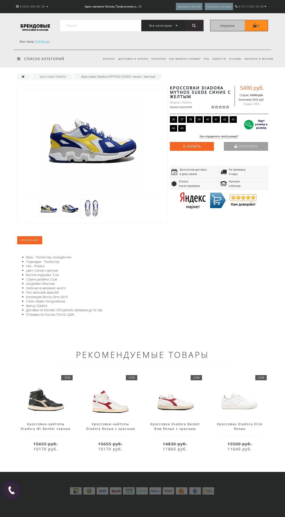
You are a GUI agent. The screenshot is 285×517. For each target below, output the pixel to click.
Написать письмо (218, 6)
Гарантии (155, 58)
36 (173, 119)
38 (190, 119)
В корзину (246, 146)
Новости (218, 58)
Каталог (104, 58)
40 (207, 119)
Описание (29, 240)
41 (216, 119)
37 (182, 119)
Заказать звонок (189, 6)
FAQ (204, 58)
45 (182, 128)
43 (233, 119)
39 (199, 119)
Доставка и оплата (129, 58)
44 (173, 128)
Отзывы (235, 58)
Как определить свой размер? (219, 136)
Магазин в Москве (259, 58)
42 (224, 119)
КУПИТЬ (194, 146)
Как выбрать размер (182, 58)
